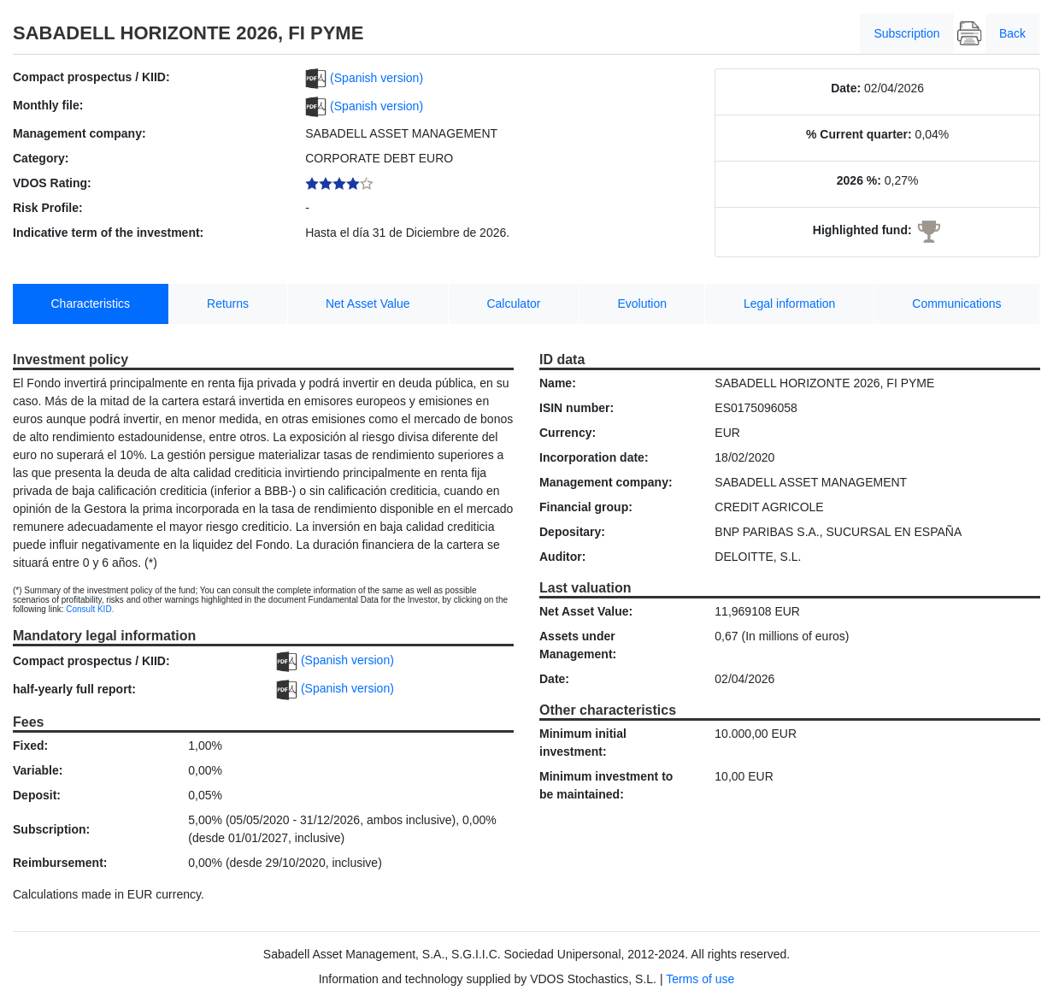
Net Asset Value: (585, 611)
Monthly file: (48, 105)
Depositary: (572, 532)
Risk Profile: (48, 208)
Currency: (567, 432)
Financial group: (585, 507)
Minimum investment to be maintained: (606, 785)
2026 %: (859, 180)
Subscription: (51, 829)
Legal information (789, 303)
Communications (956, 303)
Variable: (37, 770)
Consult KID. (90, 609)
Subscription (906, 33)
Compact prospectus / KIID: (91, 77)
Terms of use (700, 979)
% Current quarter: (859, 134)
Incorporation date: (594, 457)
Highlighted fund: (862, 230)
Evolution (642, 303)
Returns (228, 303)
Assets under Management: (577, 645)
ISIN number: (576, 408)
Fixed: (30, 745)
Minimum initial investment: (583, 742)
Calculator (513, 303)
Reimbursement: (60, 862)
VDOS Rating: (52, 183)
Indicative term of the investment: (108, 232)
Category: (40, 158)
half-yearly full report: (74, 689)
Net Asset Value (368, 303)
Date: (846, 88)
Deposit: (37, 795)
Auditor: (562, 556)
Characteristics (91, 303)
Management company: (79, 133)
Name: (557, 383)
